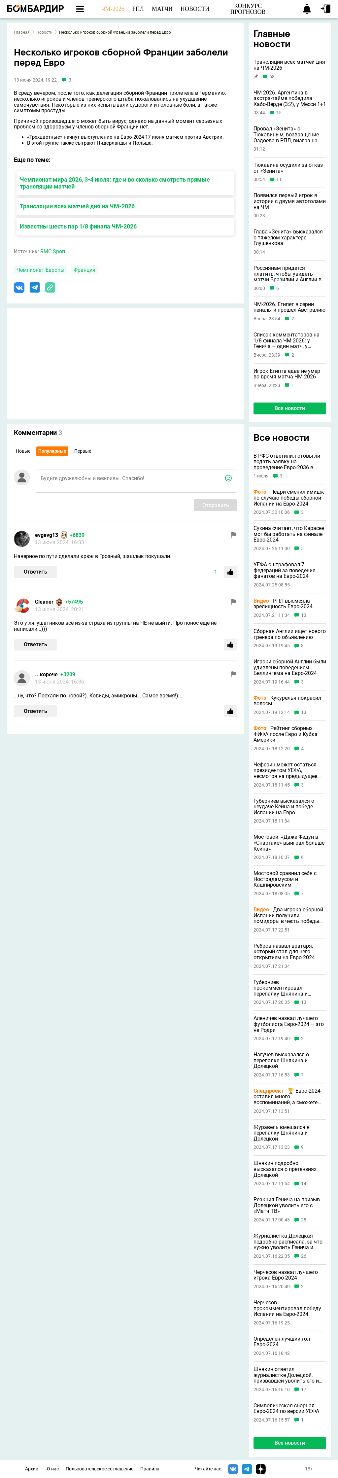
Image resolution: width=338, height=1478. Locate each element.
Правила (149, 1469)
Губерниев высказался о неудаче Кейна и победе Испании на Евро (284, 807)
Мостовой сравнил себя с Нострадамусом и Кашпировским (285, 879)
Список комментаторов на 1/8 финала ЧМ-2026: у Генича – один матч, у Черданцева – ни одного (287, 340)
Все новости (290, 408)
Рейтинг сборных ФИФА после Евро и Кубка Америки (286, 734)
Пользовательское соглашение (99, 1469)
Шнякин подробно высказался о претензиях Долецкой (285, 1169)
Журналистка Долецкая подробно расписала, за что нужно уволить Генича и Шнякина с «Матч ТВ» (288, 1241)
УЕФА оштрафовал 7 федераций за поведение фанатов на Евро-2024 (284, 570)
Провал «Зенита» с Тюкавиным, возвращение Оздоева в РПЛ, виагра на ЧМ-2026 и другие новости (286, 134)
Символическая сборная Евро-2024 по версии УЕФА (286, 1408)
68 (272, 76)
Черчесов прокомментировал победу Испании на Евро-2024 (287, 1308)
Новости (44, 32)
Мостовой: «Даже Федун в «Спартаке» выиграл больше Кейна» (289, 843)
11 (279, 179)
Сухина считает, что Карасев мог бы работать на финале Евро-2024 (289, 534)
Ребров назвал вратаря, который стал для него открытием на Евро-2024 (284, 952)
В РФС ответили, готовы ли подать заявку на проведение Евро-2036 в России (287, 462)
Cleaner (44, 602)
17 (303, 1389)
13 (303, 615)
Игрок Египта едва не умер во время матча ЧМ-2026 (287, 374)
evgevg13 (46, 535)
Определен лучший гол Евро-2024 (282, 1342)
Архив (31, 1469)
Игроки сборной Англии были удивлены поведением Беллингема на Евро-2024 (290, 667)
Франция (84, 270)
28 (303, 1219)
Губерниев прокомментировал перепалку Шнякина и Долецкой (281, 988)
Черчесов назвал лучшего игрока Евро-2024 (286, 1275)
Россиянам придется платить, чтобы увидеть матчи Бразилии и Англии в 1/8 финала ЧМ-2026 (287, 274)
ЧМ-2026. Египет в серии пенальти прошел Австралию (289, 307)
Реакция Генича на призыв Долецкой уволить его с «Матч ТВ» (287, 1205)
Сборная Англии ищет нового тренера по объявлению (290, 634)
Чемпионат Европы (40, 270)
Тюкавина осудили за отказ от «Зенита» (288, 168)
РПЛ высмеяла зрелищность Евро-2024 (283, 604)
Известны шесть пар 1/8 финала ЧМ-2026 (78, 226)
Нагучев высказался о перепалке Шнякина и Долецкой (281, 1060)
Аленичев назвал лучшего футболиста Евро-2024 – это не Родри (289, 1024)
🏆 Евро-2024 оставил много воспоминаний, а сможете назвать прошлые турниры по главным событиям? (287, 1097)
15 (279, 112)
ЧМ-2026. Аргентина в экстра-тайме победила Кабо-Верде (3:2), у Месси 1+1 (290, 98)
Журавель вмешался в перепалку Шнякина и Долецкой (282, 1133)
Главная (22, 32)
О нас (53, 1469)
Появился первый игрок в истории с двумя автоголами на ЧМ (290, 201)
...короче (46, 674)
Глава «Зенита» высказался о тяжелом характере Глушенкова (288, 237)
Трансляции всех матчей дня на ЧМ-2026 (77, 206)
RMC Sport (52, 251)
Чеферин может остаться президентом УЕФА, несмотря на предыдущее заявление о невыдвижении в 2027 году (288, 770)
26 (303, 1256)
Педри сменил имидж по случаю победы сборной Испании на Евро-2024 (289, 498)
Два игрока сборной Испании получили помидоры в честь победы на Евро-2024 (288, 915)
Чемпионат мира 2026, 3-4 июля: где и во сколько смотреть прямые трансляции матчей (115, 183)
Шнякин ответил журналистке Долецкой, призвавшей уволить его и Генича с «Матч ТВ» (286, 1375)
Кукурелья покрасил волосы (287, 701)
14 (303, 1183)
